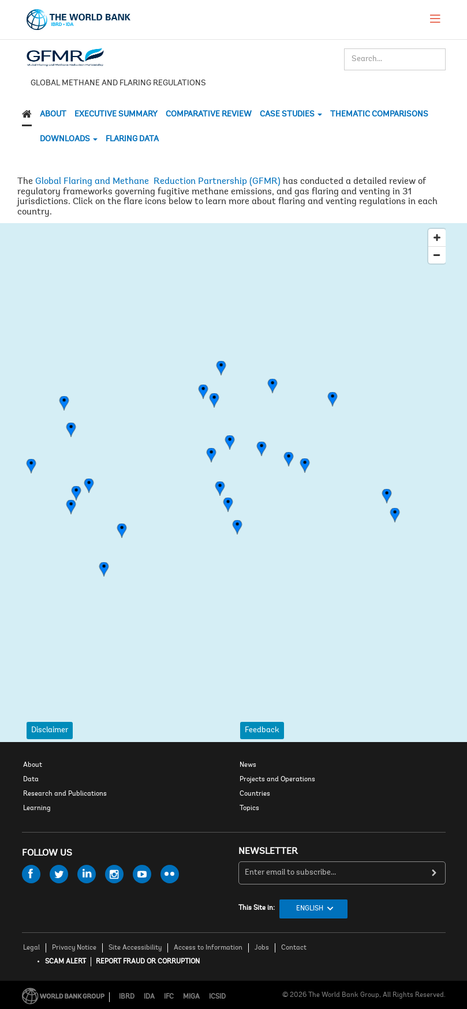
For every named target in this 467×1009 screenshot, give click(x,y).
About (53, 115)
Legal (31, 947)
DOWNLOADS (69, 139)
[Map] (234, 468)
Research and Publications (65, 793)
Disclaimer (49, 730)
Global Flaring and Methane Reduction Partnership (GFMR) (158, 181)
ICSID (217, 996)
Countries (255, 793)
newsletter (268, 851)
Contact (294, 947)
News (248, 765)
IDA (149, 996)
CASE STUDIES (291, 115)
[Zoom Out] (437, 254)
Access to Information (208, 947)
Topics (249, 808)
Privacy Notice (74, 947)
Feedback (262, 730)
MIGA (191, 996)
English (309, 908)
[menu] (435, 18)
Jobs (262, 947)
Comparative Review (209, 115)
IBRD (127, 996)
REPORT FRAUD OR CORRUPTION (148, 961)
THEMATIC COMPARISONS (379, 115)
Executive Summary (116, 115)
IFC (169, 996)
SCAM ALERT (65, 961)
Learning (37, 808)
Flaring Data (132, 139)
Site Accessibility (135, 947)
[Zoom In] (437, 237)
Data (31, 779)
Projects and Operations (277, 779)
